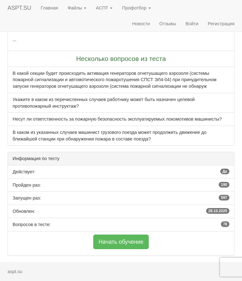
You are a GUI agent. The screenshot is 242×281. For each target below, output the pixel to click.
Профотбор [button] (136, 7)
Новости (141, 23)
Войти (192, 23)
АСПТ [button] (104, 7)
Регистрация (221, 23)
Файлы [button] (76, 7)
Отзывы (167, 23)
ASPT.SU (19, 8)
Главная (49, 7)
